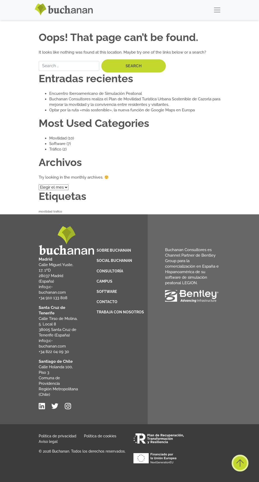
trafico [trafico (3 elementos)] (57, 211)
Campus (104, 281)
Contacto (107, 302)
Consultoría (110, 271)
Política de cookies (100, 436)
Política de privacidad (57, 436)
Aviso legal (48, 441)
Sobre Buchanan (114, 250)
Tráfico (55, 149)
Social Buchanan (114, 260)
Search (134, 66)
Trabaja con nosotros (120, 312)
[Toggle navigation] (217, 10)
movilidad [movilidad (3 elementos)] (45, 211)
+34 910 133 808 (53, 298)
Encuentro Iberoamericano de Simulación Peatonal (95, 93)
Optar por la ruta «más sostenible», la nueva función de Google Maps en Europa (122, 110)
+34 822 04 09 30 (54, 351)
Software (57, 143)
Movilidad (58, 138)
